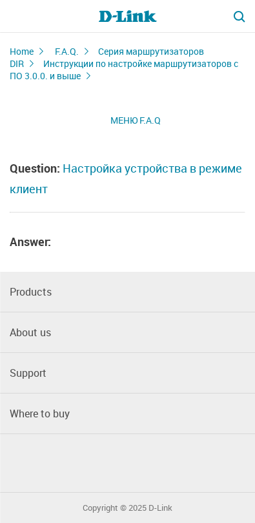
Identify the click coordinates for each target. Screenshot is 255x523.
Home (22, 51)
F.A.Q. (67, 51)
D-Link (160, 507)
